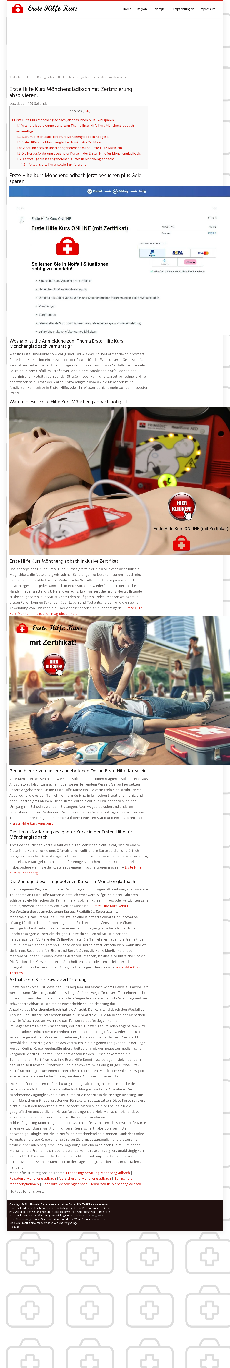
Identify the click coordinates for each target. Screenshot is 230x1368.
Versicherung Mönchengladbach (85, 1178)
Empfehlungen (183, 9)
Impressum (209, 9)
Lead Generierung (20, 1219)
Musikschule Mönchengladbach (116, 1184)
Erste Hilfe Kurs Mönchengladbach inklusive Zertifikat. (59, 142)
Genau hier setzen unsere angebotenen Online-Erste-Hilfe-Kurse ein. (69, 148)
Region (142, 9)
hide (86, 111)
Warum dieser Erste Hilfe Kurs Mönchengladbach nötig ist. (62, 136)
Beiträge (159, 9)
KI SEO (80, 1215)
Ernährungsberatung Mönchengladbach (98, 1173)
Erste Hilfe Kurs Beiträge (32, 77)
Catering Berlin (95, 1215)
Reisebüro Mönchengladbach (32, 1178)
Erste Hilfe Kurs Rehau (110, 906)
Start (12, 77)
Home (127, 9)
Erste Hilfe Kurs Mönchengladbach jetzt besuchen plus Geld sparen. (63, 120)
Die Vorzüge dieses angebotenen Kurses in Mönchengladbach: (65, 159)
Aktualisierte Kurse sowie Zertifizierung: (54, 164)
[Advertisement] (115, 46)
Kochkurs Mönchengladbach (64, 1184)
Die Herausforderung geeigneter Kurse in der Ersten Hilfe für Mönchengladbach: (78, 153)
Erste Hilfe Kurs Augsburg (33, 823)
